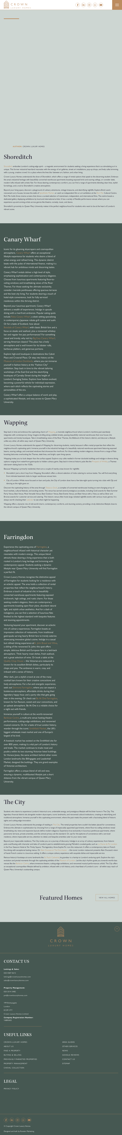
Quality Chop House (13, 661)
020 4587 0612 (10, 973)
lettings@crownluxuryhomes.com (17, 976)
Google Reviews (70, 1055)
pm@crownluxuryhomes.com (15, 995)
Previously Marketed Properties (20, 1059)
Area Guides (68, 1042)
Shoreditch (8, 166)
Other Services (70, 1046)
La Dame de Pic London (107, 843)
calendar (30, 499)
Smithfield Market (37, 728)
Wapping (51, 431)
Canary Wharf (23, 252)
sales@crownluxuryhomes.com (16, 980)
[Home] (22, 4)
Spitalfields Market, (47, 192)
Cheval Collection (14, 1067)
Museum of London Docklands (18, 361)
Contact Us (68, 1059)
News (65, 1050)
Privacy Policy (11, 1088)
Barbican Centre (11, 717)
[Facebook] (78, 5)
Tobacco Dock (51, 487)
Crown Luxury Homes (15, 1042)
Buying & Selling (12, 1055)
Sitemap (66, 1063)
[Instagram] (89, 5)
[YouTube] (101, 5)
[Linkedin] (83, 5)
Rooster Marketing (27, 1131)
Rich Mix (100, 192)
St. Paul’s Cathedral (51, 857)
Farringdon (41, 546)
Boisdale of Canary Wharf (16, 327)
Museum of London (67, 860)
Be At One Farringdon (46, 698)
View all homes (107, 897)
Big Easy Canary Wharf (44, 338)
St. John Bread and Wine (45, 643)
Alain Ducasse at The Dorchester (54, 850)
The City (56, 824)
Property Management (16, 1063)
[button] (117, 5)
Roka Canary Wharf (20, 316)
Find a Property (12, 1050)
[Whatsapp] (95, 5)
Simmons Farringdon (22, 687)
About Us (9, 1046)
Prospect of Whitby (100, 461)
